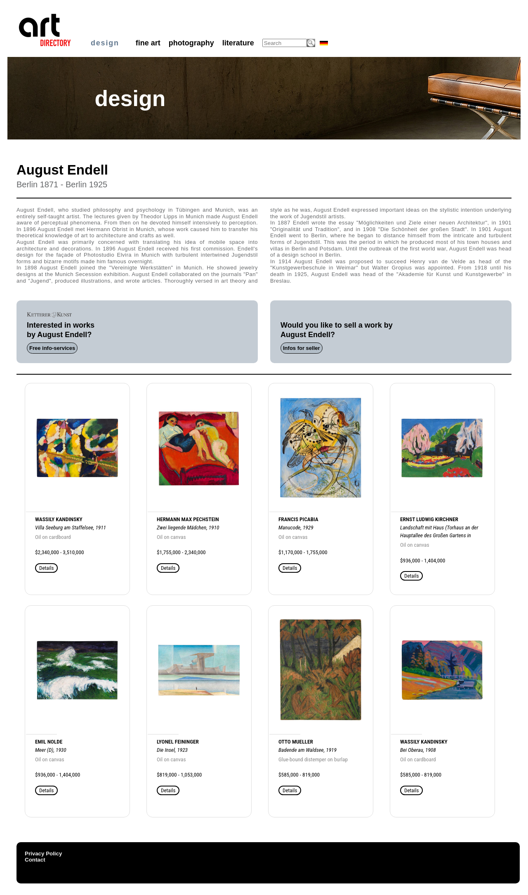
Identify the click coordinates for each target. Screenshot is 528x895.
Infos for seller (301, 348)
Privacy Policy (43, 853)
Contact (35, 860)
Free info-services (52, 348)
